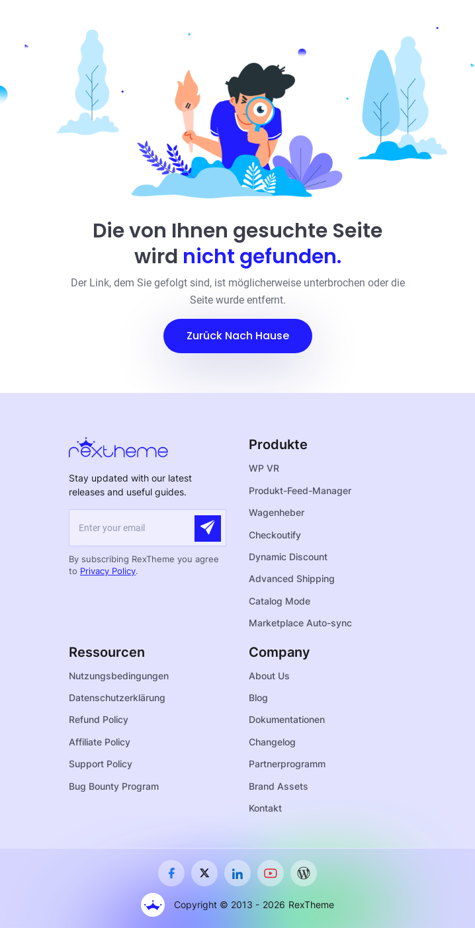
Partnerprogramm (287, 763)
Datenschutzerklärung (117, 697)
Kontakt (265, 808)
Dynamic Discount (288, 556)
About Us (269, 675)
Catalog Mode (279, 601)
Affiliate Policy (99, 741)
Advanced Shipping (292, 578)
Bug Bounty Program (114, 786)
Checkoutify (275, 534)
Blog (258, 697)
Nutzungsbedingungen (119, 675)
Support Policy (100, 763)
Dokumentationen (287, 719)
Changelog (272, 741)
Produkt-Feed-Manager (300, 490)
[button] (237, 336)
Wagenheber (276, 512)
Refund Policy (98, 719)
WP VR (264, 468)
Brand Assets (278, 786)
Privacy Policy (108, 571)
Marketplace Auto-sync (300, 622)
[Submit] (207, 528)
